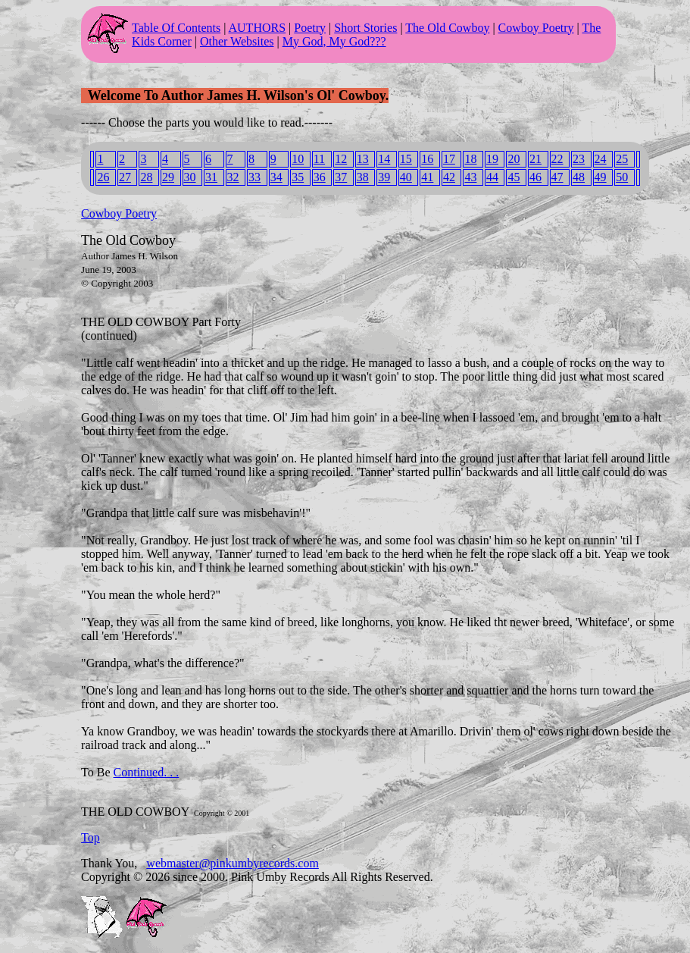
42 (449, 177)
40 (406, 177)
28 (146, 177)
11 (319, 158)
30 (190, 177)
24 (601, 158)
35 (298, 177)
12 (341, 158)
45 (513, 177)
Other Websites (237, 41)
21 (535, 158)
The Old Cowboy (447, 27)
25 (622, 158)
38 (363, 177)
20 (513, 158)
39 (384, 177)
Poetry (310, 27)
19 (492, 158)
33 (254, 177)
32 (233, 177)
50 (622, 177)
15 (406, 158)
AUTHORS (257, 27)
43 (470, 177)
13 (363, 158)
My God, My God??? (334, 41)
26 (103, 177)
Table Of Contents (176, 27)
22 (557, 158)
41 (427, 177)
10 (298, 158)
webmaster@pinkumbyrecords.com (232, 863)
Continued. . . (147, 772)
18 (470, 158)
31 (211, 177)
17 (449, 158)
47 (557, 177)
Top (90, 837)
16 (427, 158)
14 (384, 158)
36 (320, 177)
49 (601, 177)
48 (579, 177)
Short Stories (365, 27)
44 (492, 177)
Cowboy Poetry (536, 27)
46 (535, 177)
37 (341, 177)
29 (168, 177)
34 (276, 177)
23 (579, 158)
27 (125, 177)
